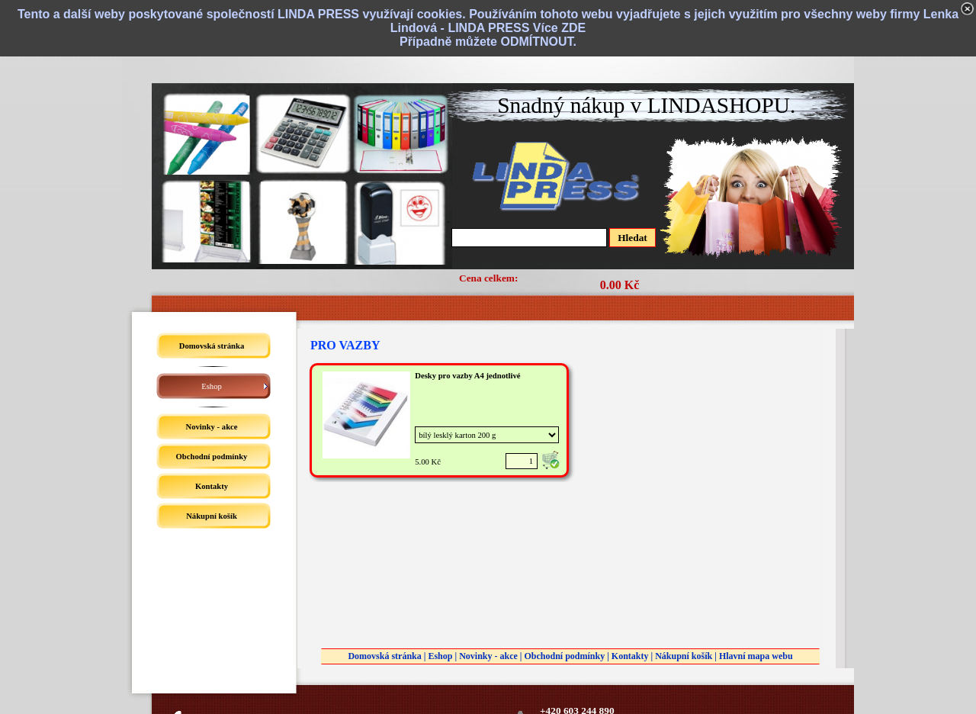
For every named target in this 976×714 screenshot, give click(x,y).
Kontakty (630, 656)
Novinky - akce (488, 656)
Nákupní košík (683, 656)
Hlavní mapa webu (756, 656)
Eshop (440, 656)
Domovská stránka (384, 656)
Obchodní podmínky (564, 656)
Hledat (632, 237)
